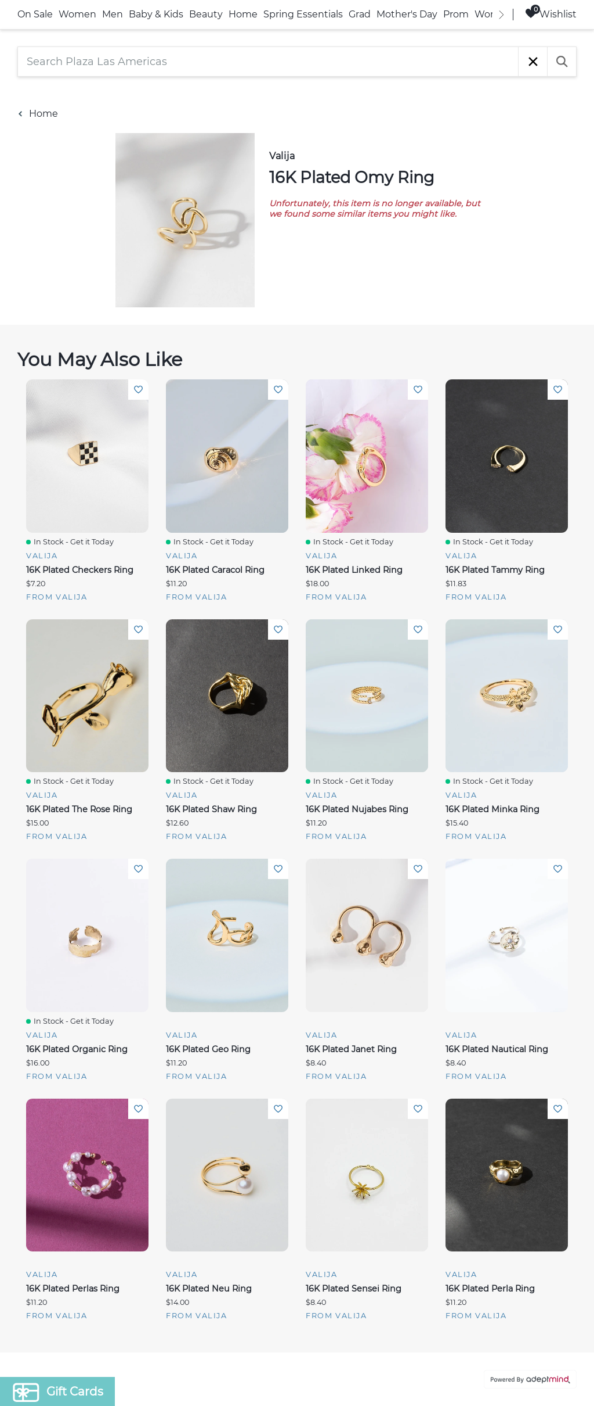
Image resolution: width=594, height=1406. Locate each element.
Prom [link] (456, 14)
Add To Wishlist (138, 389)
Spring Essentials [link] (303, 14)
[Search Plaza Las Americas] (268, 61)
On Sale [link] (35, 14)
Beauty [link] (206, 14)
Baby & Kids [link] (156, 14)
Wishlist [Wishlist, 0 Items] (551, 14)
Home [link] (243, 14)
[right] (501, 14)
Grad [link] (360, 14)
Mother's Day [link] (406, 14)
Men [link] (112, 14)
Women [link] (77, 14)
